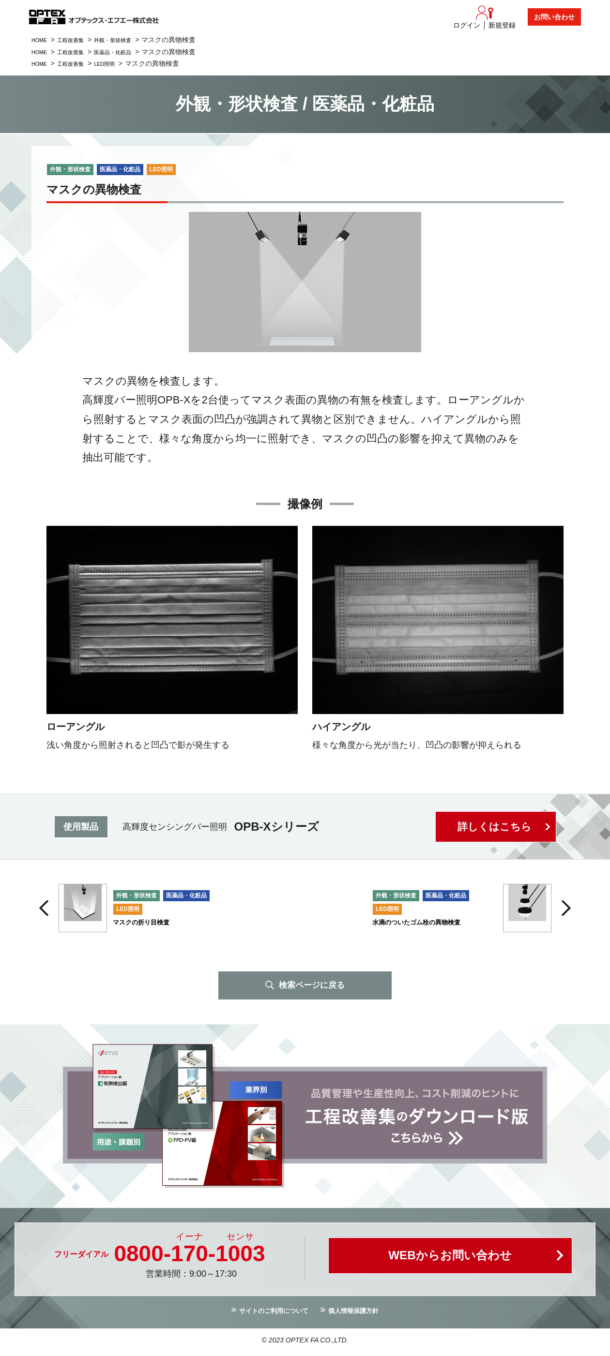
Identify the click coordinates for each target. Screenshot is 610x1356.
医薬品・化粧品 (129, 52)
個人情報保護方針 (362, 1314)
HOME (41, 40)
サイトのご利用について (268, 1314)
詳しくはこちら (493, 827)
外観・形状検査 (129, 40)
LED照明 (119, 63)
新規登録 (502, 25)
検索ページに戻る (312, 986)
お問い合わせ (554, 17)
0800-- (189, 1255)
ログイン (466, 25)
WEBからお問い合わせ (450, 1261)
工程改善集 (79, 40)
